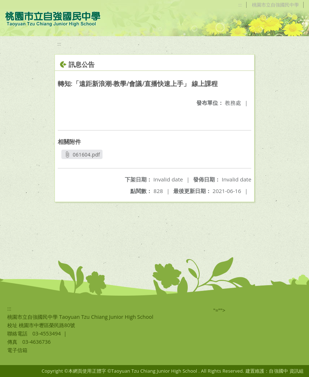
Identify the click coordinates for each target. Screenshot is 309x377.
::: (237, 4)
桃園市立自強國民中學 (274, 4)
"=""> (219, 310)
